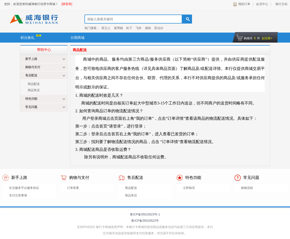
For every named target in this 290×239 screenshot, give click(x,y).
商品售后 (34, 90)
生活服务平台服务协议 (24, 188)
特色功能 (31, 98)
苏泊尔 (158, 28)
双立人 (106, 28)
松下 (129, 28)
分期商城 (77, 38)
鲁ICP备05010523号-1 (145, 214)
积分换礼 (30, 37)
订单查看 (73, 188)
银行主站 (281, 4)
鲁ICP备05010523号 (144, 220)
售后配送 (31, 75)
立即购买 (189, 188)
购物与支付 (32, 67)
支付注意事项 (18, 195)
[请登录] (67, 4)
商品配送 (34, 84)
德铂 (148, 28)
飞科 (139, 28)
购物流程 (247, 188)
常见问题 (31, 107)
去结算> (267, 38)
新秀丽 (118, 28)
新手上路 (31, 59)
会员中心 (262, 4)
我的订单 (244, 4)
